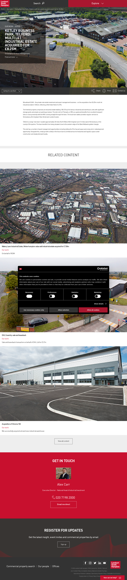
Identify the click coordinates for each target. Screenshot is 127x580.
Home (3, 9)
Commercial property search (20, 566)
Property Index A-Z (83, 576)
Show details (99, 304)
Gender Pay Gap (102, 571)
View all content (63, 441)
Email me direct (63, 504)
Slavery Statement (92, 571)
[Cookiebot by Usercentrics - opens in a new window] (99, 269)
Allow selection (63, 310)
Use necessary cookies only (34, 310)
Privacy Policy (92, 576)
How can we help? (110, 578)
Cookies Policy (77, 571)
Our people (43, 566)
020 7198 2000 (65, 498)
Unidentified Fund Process (113, 573)
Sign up (63, 544)
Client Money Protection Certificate (82, 573)
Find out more (11, 57)
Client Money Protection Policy (98, 573)
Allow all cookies (93, 310)
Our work (10, 9)
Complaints (84, 571)
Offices (55, 566)
